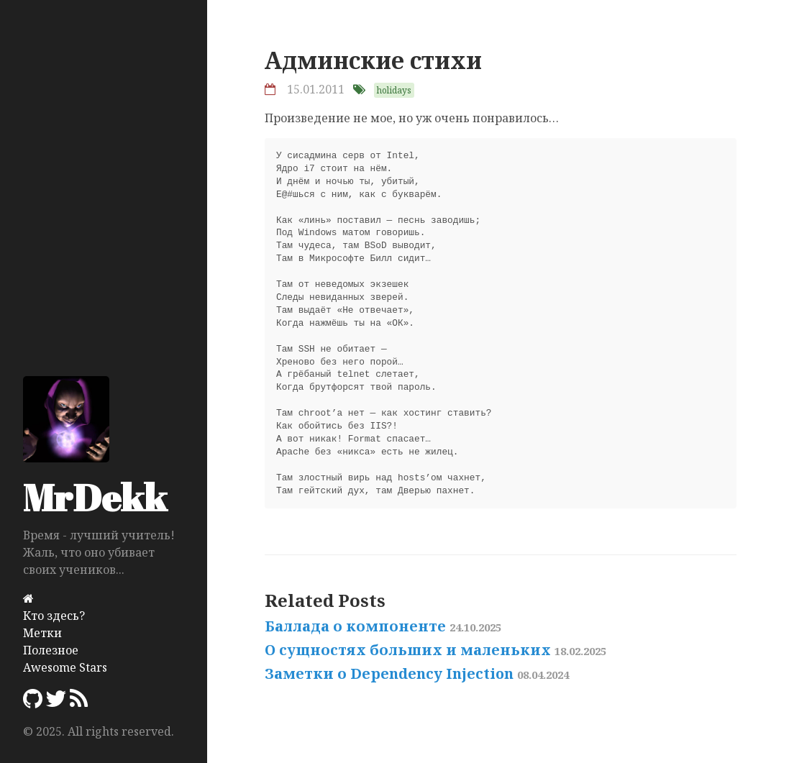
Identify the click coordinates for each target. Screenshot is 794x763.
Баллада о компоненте (383, 626)
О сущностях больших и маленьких (435, 649)
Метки (42, 633)
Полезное (50, 650)
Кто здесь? (54, 615)
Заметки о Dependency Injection (417, 673)
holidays (394, 90)
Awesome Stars (65, 667)
